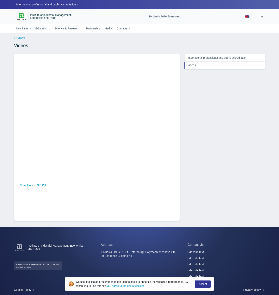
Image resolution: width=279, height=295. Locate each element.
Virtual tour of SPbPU (33, 185)
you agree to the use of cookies (126, 285)
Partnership (93, 28)
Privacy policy (254, 289)
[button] (247, 16)
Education (41, 28)
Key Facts (22, 28)
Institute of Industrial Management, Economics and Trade (51, 17)
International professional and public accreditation (46, 4)
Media (108, 28)
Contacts (122, 28)
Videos (192, 65)
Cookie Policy (24, 289)
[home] (14, 38)
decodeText (196, 252)
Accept (203, 284)
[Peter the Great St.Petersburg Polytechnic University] (21, 16)
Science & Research (67, 28)
